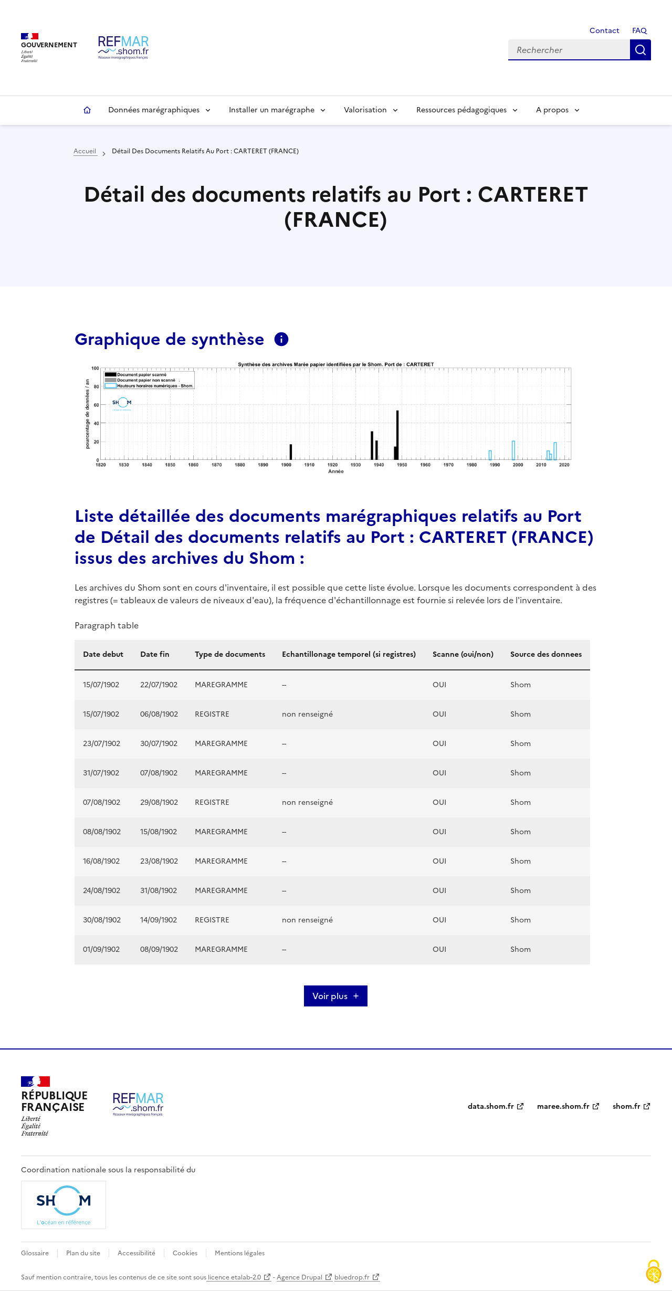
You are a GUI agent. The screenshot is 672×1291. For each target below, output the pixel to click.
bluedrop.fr (352, 1277)
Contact (603, 30)
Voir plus (330, 996)
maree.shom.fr (563, 1106)
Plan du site (83, 1253)
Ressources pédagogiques (461, 110)
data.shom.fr (491, 1106)
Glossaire (35, 1253)
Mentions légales (240, 1253)
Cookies (185, 1253)
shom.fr (626, 1106)
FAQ (639, 30)
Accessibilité (136, 1253)
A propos (552, 110)
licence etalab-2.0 (233, 1277)
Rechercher (640, 49)
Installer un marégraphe (271, 110)
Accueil (87, 110)
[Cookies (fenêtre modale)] (653, 1272)
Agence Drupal (299, 1277)
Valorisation (365, 110)
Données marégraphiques (154, 110)
